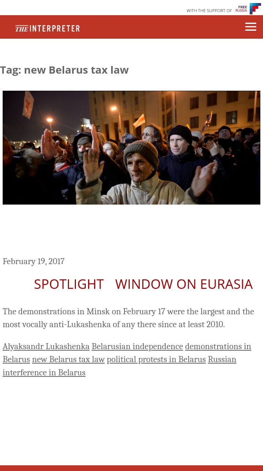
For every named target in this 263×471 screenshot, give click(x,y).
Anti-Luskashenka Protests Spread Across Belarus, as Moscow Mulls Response (119, 232)
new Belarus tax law (68, 359)
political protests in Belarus (156, 359)
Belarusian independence (137, 346)
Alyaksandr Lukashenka (46, 346)
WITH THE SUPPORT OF (209, 10)
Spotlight (69, 284)
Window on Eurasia (184, 284)
